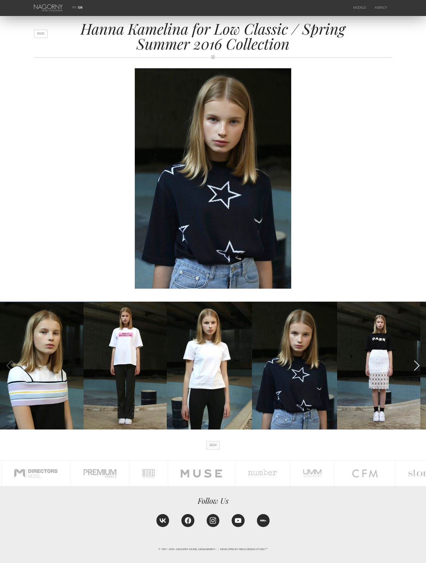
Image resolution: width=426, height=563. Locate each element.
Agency (381, 7)
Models (359, 7)
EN (80, 7)
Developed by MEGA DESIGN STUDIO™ (244, 549)
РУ (74, 7)
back (40, 33)
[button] (416, 365)
